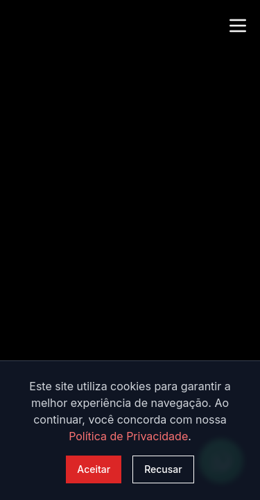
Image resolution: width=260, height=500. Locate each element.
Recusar (163, 469)
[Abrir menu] (238, 23)
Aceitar (93, 469)
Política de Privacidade (128, 436)
